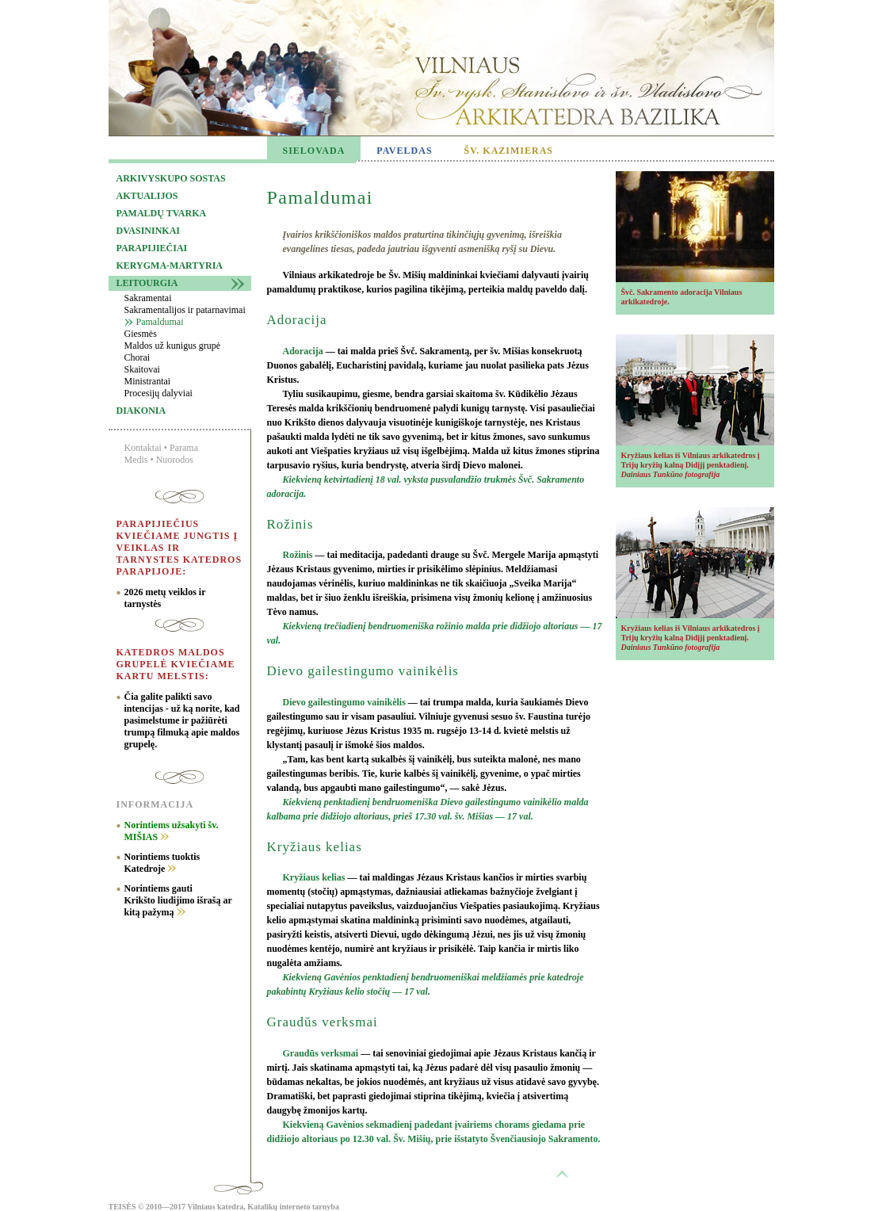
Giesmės (140, 333)
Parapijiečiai (152, 248)
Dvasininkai (148, 230)
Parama (184, 447)
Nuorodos (174, 459)
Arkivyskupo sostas (171, 178)
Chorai (137, 357)
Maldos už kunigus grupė (172, 345)
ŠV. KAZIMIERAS (508, 150)
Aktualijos (147, 195)
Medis (136, 459)
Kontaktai (143, 447)
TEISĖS (122, 1206)
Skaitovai (142, 369)
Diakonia (141, 410)
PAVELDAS (404, 150)
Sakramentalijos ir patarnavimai (185, 309)
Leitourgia (147, 282)
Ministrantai (147, 381)
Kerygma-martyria (169, 265)
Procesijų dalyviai (158, 393)
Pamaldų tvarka (161, 213)
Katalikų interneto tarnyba (293, 1206)
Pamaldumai (160, 321)
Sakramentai (148, 298)
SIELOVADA (314, 150)
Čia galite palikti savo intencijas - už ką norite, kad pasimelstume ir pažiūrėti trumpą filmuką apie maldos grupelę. (182, 720)
